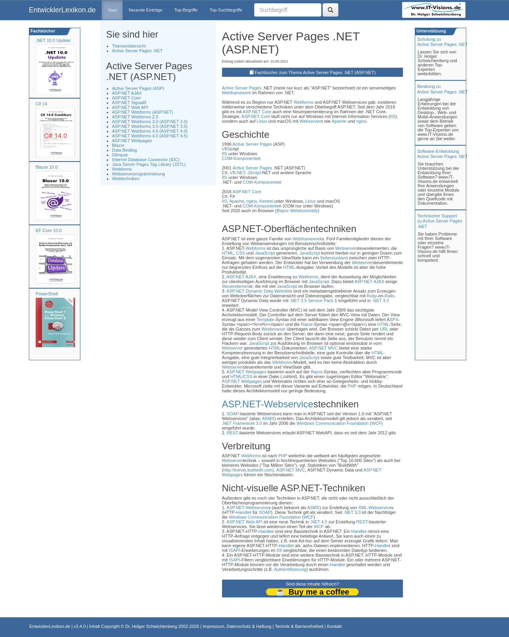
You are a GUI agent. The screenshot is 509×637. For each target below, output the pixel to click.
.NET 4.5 (318, 521)
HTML (228, 253)
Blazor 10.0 (47, 167)
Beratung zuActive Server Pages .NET (442, 89)
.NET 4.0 (380, 300)
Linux (262, 121)
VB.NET (237, 172)
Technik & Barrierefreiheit (299, 626)
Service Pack (320, 300)
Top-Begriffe (186, 10)
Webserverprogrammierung (138, 173)
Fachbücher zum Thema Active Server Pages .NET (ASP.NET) (315, 72)
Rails (389, 295)
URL (384, 329)
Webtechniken (126, 178)
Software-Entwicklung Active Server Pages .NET (442, 154)
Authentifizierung (290, 569)
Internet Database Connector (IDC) (146, 159)
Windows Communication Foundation (332, 423)
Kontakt (334, 626)
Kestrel (266, 201)
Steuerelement (236, 286)
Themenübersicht (129, 46)
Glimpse (120, 154)
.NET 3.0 (352, 512)
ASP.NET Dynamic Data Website (258, 291)
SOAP (233, 413)
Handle (243, 512)
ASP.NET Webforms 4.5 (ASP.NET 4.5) (150, 135)
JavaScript (265, 253)
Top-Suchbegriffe (225, 10)
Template (265, 319)
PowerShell (47, 293)
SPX (393, 319)
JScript (254, 172)
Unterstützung (430, 31)
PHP (352, 386)
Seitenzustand (334, 257)
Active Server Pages (242, 88)
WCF (376, 423)
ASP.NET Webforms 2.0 (135, 116)
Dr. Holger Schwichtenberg (151, 626)
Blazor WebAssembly (297, 210)
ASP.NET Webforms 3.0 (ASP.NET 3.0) (150, 121)
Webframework (236, 92)
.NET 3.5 (298, 300)
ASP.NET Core (126, 97)
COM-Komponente (240, 158)
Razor (306, 324)
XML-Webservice (374, 507)
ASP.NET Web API (130, 107)
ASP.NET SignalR (129, 102)
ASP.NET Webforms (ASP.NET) (142, 112)
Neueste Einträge (145, 10)
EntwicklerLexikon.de (62, 10)
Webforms (122, 169)
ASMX (268, 418)
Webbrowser (273, 329)
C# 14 (41, 103)
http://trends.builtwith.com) (248, 470)
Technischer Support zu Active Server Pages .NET (439, 220)
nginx (361, 121)
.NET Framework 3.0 (242, 423)
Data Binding (124, 150)
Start (112, 10)
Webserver (310, 121)
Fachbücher (42, 31)
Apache (339, 121)
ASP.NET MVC (323, 348)
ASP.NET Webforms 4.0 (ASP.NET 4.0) (150, 131)
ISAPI (234, 550)
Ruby (372, 295)
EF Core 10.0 (48, 230)
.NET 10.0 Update (53, 40)
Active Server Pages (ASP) (138, 88)
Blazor (118, 145)
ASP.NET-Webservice (267, 404)
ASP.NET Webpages (132, 140)
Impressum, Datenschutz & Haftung (237, 626)
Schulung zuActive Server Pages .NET (442, 42)
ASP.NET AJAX (127, 93)
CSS (240, 253)
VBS (226, 148)
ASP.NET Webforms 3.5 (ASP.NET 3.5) (150, 126)
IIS (392, 116)
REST (232, 432)
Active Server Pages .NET (137, 50)
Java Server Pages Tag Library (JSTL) (149, 164)
